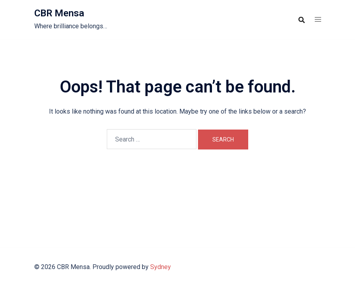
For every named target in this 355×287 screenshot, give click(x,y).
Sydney (160, 267)
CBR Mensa (59, 13)
